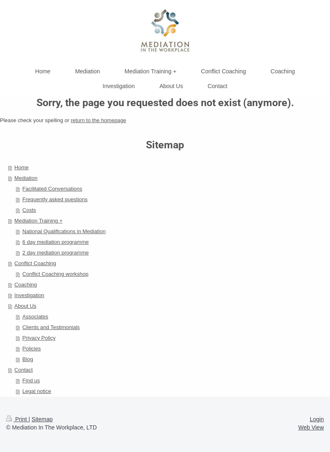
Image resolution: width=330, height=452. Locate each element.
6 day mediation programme (56, 242)
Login (317, 419)
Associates (35, 316)
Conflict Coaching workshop (56, 274)
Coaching (25, 285)
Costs (29, 210)
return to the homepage (98, 120)
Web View (311, 427)
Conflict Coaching (35, 263)
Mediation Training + (38, 221)
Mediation (25, 178)
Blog (28, 359)
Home (21, 167)
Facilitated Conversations (52, 189)
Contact (23, 370)
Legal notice (37, 391)
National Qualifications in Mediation (64, 231)
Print (17, 419)
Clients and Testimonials (51, 327)
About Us (25, 306)
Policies (32, 348)
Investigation (29, 295)
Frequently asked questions (55, 199)
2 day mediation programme (56, 253)
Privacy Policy (39, 338)
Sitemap (42, 419)
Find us (31, 380)
